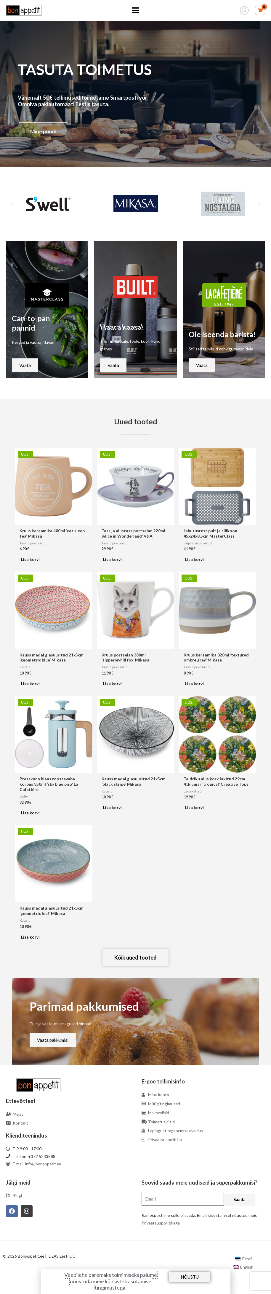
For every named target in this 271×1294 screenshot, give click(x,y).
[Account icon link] (244, 10)
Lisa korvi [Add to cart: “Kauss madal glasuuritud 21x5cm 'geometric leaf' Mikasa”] (30, 936)
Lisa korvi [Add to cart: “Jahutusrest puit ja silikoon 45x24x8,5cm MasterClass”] (194, 559)
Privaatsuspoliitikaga (161, 1222)
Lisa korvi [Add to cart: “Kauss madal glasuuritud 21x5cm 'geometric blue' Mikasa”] (30, 683)
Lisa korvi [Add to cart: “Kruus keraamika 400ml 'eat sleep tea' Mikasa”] (30, 559)
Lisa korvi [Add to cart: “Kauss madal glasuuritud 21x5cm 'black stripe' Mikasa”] (112, 807)
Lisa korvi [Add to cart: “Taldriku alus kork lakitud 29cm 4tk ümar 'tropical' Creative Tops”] (194, 807)
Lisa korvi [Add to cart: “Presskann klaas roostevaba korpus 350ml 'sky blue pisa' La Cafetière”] (30, 812)
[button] (12, 204)
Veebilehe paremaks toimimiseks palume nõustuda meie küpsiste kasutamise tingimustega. (110, 1281)
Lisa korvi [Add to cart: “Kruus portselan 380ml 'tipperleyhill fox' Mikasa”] (112, 683)
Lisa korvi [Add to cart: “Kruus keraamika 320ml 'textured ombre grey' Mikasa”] (194, 683)
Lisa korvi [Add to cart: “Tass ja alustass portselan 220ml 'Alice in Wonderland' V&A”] (112, 559)
